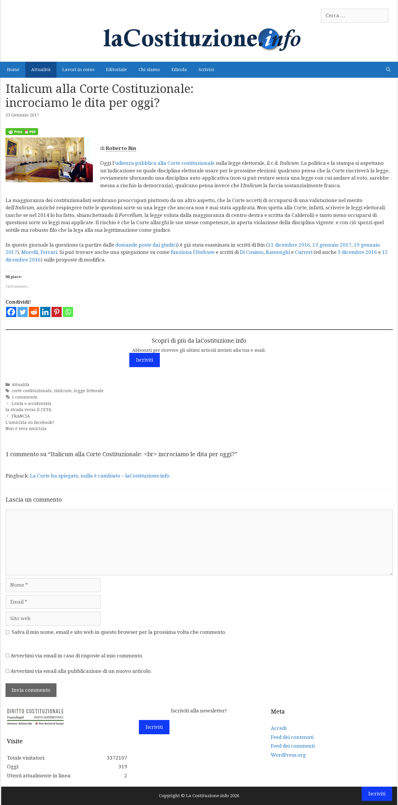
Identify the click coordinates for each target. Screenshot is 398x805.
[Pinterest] (57, 312)
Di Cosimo (251, 252)
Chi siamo (149, 69)
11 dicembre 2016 (289, 245)
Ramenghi (278, 252)
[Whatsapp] (68, 312)
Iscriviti (144, 360)
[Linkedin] (45, 312)
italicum (63, 390)
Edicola (179, 69)
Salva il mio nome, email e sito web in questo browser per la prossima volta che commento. (119, 632)
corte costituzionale (32, 390)
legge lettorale (89, 390)
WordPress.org (288, 755)
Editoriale (116, 69)
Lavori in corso (78, 69)
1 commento (24, 397)
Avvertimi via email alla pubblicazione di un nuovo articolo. (81, 671)
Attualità (41, 69)
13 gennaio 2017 (331, 245)
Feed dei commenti (293, 746)
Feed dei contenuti (292, 737)
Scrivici (206, 69)
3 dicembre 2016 (357, 252)
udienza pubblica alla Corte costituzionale (165, 163)
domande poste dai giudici (146, 245)
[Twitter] (22, 312)
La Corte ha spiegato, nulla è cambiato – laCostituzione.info (99, 476)
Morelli (29, 252)
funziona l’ (193, 252)
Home (13, 69)
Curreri (303, 252)
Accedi (278, 728)
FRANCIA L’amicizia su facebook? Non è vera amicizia (30, 422)
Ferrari (48, 252)
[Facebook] (11, 312)
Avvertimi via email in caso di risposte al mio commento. (76, 656)
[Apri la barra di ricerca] (388, 70)
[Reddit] (34, 312)
